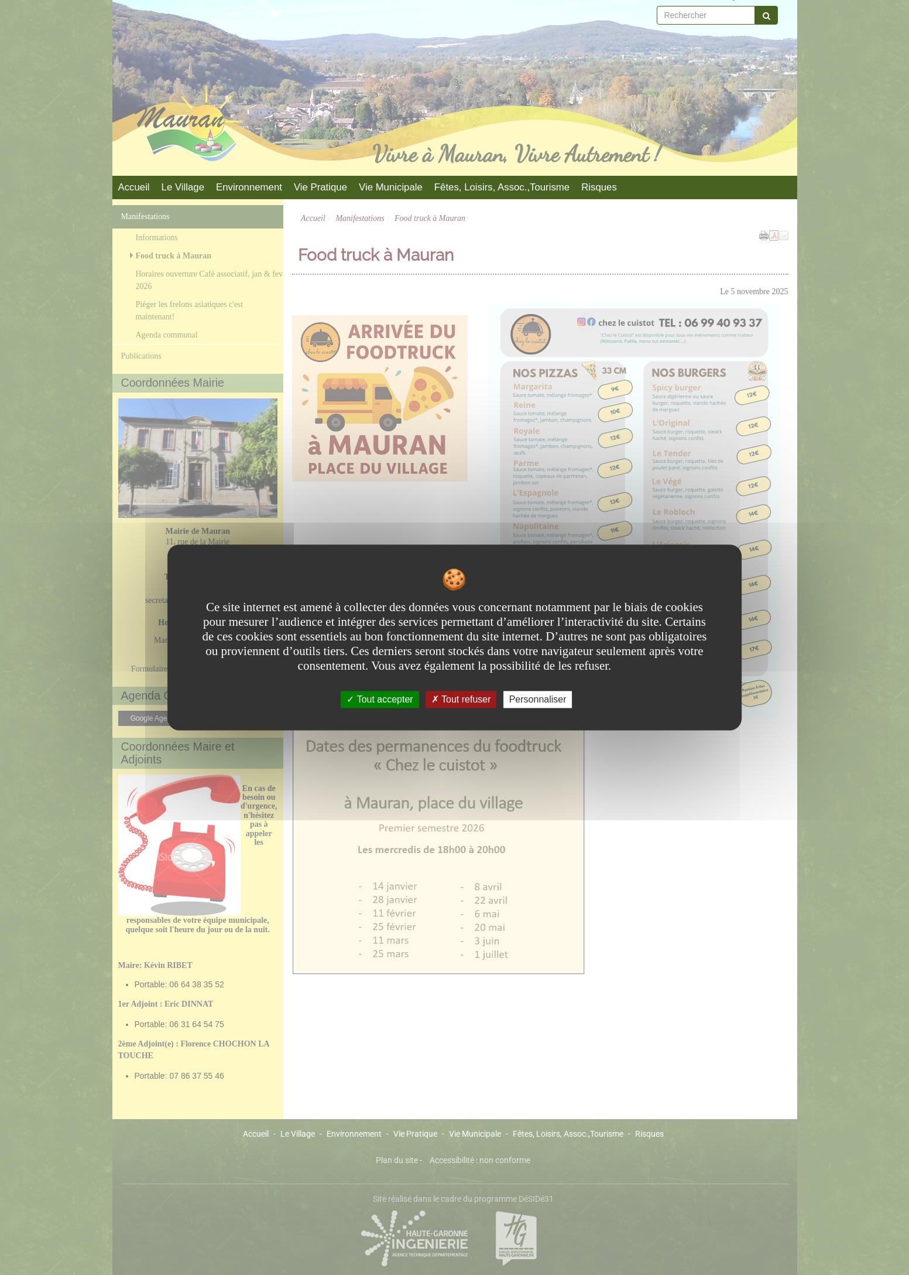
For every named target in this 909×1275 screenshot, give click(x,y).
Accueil (134, 187)
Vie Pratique (320, 187)
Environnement (249, 187)
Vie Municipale (391, 187)
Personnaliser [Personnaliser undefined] (538, 699)
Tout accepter (380, 699)
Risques (599, 187)
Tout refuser (461, 699)
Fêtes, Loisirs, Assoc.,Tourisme (502, 187)
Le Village (183, 187)
